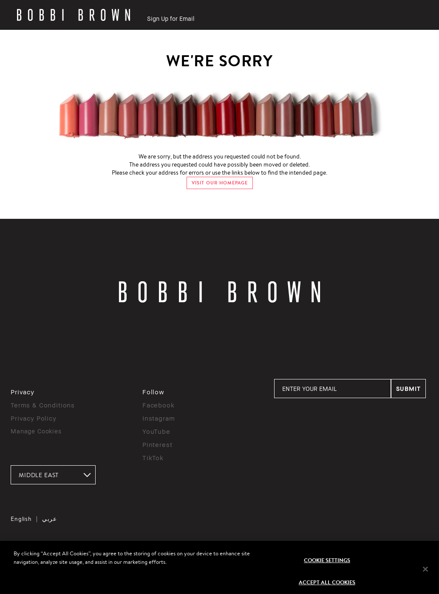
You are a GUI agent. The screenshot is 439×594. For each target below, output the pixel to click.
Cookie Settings (327, 563)
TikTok (153, 457)
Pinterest (157, 444)
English (21, 519)
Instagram (158, 418)
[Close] (425, 572)
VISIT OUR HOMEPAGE (220, 183)
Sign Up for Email (170, 18)
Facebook (158, 405)
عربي (49, 519)
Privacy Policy (34, 418)
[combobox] (53, 474)
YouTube (156, 431)
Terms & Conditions (43, 405)
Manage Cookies (36, 431)
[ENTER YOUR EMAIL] (332, 388)
